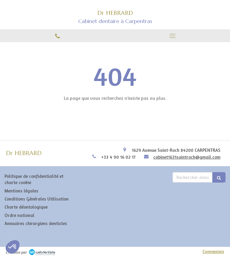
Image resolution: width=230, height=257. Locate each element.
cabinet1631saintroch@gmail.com (186, 157)
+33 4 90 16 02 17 (118, 157)
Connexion (213, 251)
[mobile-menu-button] (172, 36)
